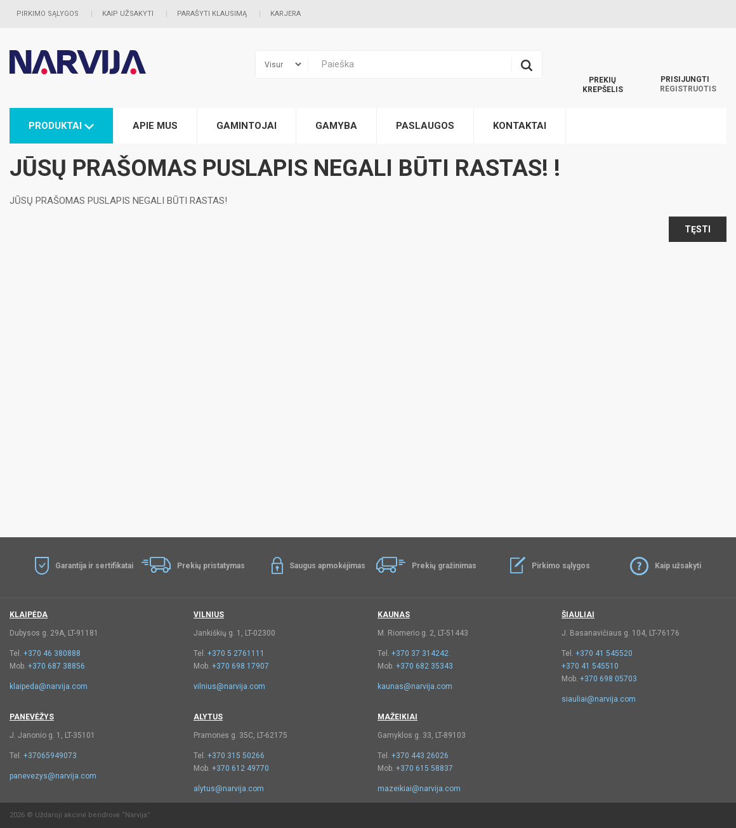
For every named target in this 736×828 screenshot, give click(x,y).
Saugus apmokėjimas (327, 565)
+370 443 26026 (420, 755)
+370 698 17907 (240, 666)
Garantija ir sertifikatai (94, 565)
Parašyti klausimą (212, 14)
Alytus (208, 716)
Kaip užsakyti (128, 14)
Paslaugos (425, 125)
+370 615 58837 (424, 768)
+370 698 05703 (608, 678)
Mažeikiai (397, 716)
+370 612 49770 (240, 768)
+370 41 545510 (590, 666)
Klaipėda (29, 614)
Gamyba (336, 125)
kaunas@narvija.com (415, 686)
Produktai (61, 125)
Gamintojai (246, 125)
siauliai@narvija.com (599, 699)
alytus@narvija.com (229, 788)
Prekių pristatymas (211, 565)
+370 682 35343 (424, 666)
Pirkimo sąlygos (47, 14)
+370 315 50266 (236, 755)
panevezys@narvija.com (53, 775)
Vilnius (209, 614)
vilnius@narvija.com (229, 686)
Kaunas (394, 614)
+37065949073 (50, 755)
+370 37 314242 (420, 653)
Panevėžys (32, 716)
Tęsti (698, 229)
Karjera (285, 14)
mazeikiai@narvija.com (419, 788)
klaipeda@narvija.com (49, 686)
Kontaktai (519, 125)
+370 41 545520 (604, 653)
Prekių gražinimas (444, 565)
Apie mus (155, 125)
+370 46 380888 (52, 653)
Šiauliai (578, 614)
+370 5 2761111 (236, 653)
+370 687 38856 (56, 666)
